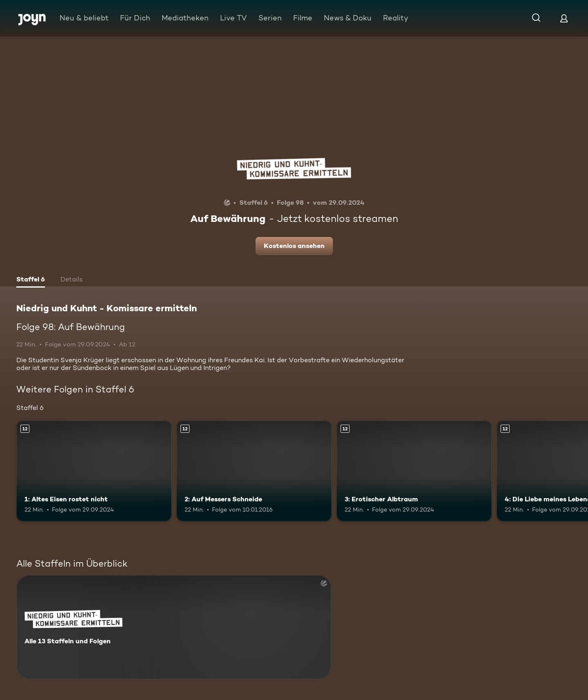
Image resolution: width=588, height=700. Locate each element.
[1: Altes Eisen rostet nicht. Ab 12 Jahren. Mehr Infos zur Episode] (94, 471)
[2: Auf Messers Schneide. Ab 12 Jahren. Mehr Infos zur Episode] (254, 471)
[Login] (564, 18)
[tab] (31, 280)
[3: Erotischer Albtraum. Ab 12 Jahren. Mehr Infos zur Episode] (414, 471)
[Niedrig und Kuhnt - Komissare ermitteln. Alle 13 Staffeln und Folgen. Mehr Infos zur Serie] (173, 627)
